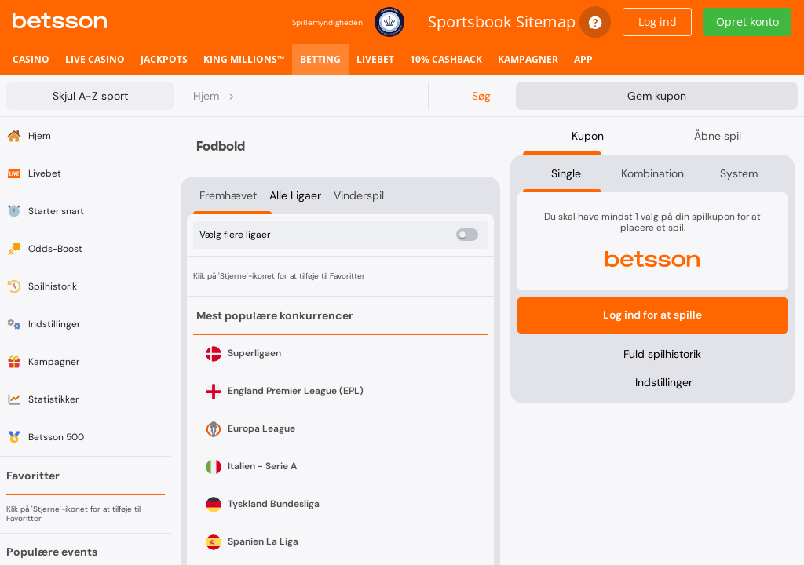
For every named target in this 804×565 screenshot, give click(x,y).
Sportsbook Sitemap (502, 21)
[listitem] (31, 59)
